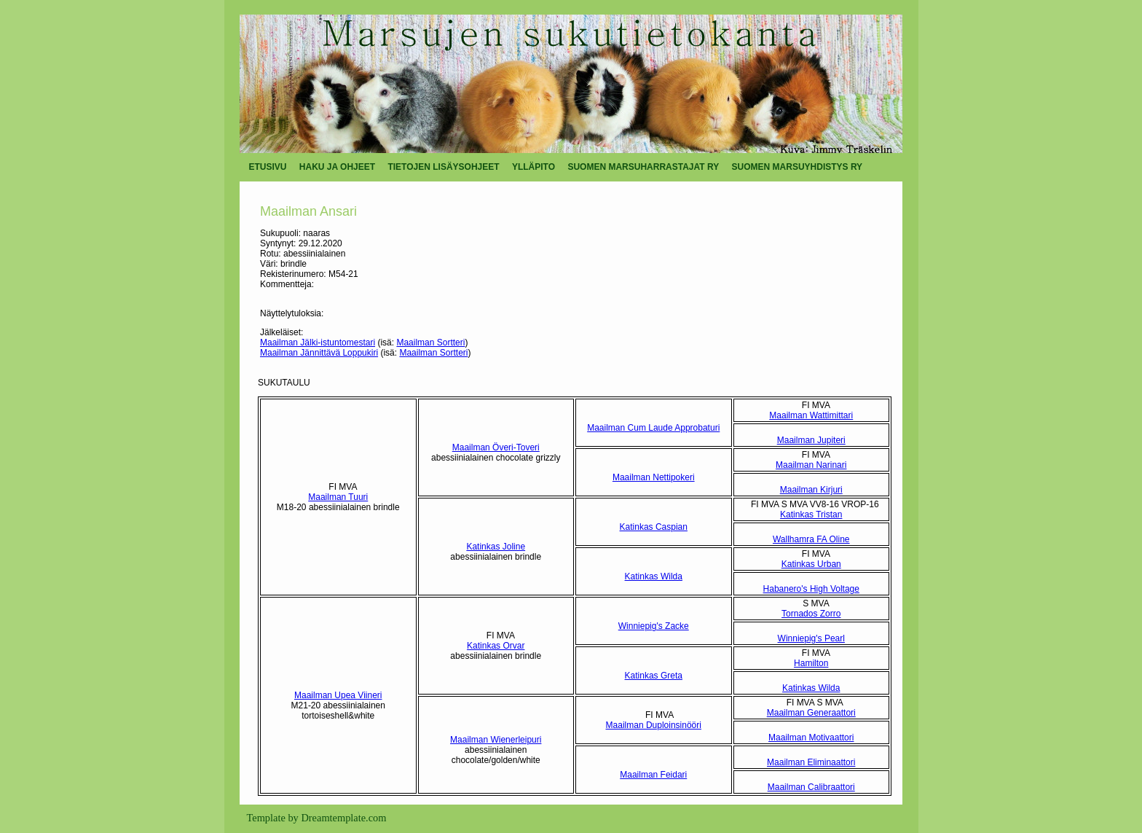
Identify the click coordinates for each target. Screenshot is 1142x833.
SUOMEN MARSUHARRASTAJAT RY (643, 167)
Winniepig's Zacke (653, 626)
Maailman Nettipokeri (654, 477)
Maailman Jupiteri (811, 440)
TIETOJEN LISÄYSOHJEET (443, 167)
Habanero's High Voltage (811, 589)
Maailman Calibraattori (811, 787)
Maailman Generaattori (811, 713)
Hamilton (811, 663)
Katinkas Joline (495, 546)
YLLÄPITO (533, 167)
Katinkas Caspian (654, 527)
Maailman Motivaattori (811, 737)
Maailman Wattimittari (811, 415)
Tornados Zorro (810, 614)
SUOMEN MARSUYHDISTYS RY (797, 167)
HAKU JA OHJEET (337, 167)
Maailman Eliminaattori (811, 762)
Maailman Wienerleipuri (495, 740)
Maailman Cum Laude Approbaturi (653, 428)
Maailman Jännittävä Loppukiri (319, 353)
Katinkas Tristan (811, 514)
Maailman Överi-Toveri (496, 447)
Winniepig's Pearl (811, 638)
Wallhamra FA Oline (811, 539)
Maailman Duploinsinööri (653, 725)
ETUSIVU (268, 167)
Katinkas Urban (811, 564)
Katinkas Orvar (495, 646)
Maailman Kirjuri (811, 490)
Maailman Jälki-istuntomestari (317, 342)
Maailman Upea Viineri (338, 695)
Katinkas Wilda (653, 576)
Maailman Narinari (811, 465)
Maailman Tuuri (338, 497)
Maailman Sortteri (430, 342)
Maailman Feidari (653, 775)
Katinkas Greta (653, 675)
